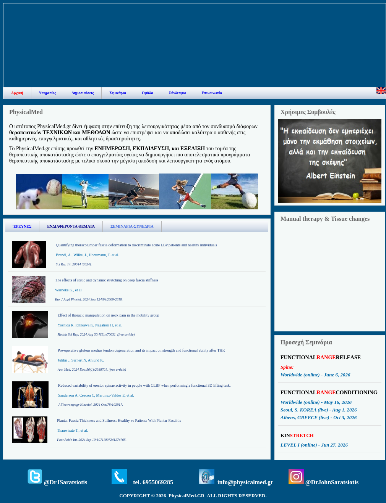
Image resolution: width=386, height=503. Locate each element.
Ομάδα (147, 93)
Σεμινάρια (117, 93)
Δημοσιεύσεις (83, 93)
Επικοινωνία (212, 93)
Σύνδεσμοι (177, 93)
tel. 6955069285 (153, 482)
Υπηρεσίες (47, 93)
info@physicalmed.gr (245, 482)
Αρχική (17, 93)
